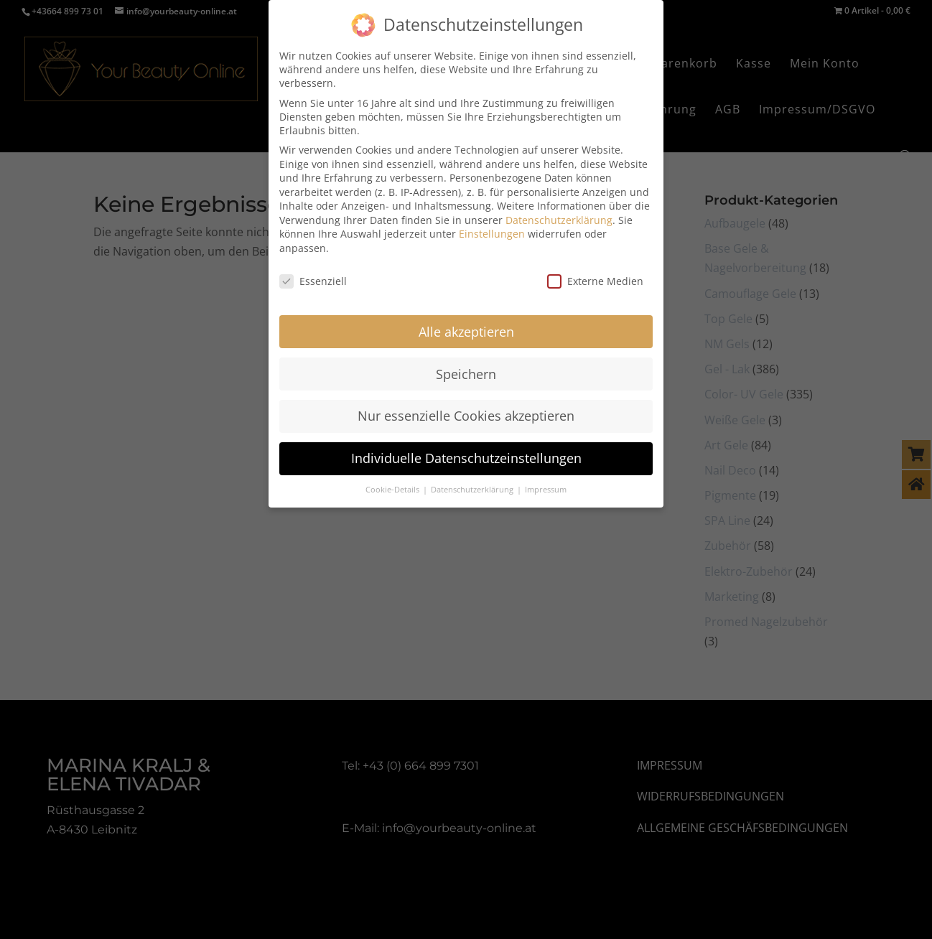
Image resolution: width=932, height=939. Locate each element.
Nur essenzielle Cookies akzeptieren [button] (466, 412)
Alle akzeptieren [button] (466, 328)
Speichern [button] (466, 370)
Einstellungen (492, 231)
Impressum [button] (546, 487)
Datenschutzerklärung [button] (473, 487)
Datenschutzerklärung (558, 217)
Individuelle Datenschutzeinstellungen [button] (466, 455)
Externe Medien (595, 278)
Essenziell (313, 278)
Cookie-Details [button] (393, 487)
